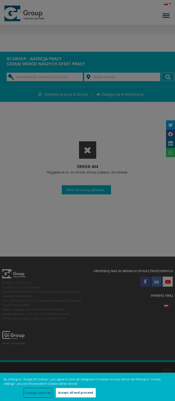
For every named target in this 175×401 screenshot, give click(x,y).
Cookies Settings (38, 393)
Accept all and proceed (75, 393)
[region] (87, 387)
